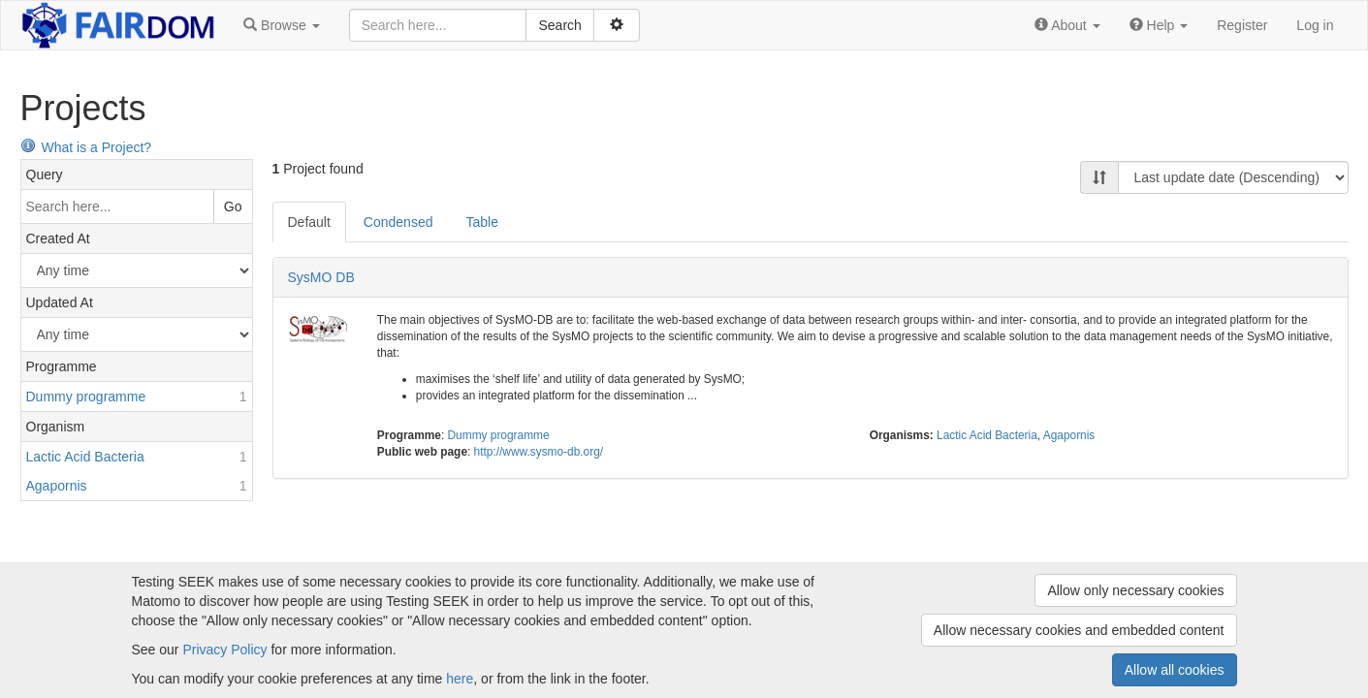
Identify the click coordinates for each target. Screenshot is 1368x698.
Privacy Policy (224, 649)
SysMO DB (321, 277)
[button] (281, 25)
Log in (1314, 25)
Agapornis (1069, 435)
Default (309, 222)
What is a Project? (86, 147)
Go (233, 206)
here (459, 678)
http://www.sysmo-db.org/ (539, 452)
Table (481, 222)
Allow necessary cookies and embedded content (1079, 630)
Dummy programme (499, 435)
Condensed (398, 222)
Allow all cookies (1175, 670)
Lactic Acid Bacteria (987, 435)
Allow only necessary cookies (1135, 590)
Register (1242, 25)
